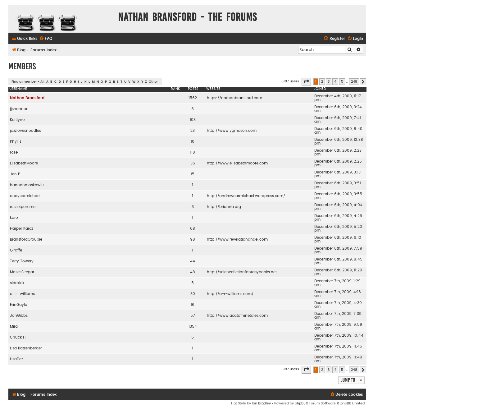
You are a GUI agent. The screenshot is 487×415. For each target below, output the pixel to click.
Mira (14, 326)
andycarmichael (25, 196)
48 (192, 272)
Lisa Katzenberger (26, 348)
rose (14, 152)
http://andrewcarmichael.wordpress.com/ (246, 196)
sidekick (17, 283)
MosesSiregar (22, 272)
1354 (193, 326)
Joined (320, 88)
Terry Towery (22, 261)
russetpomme (22, 207)
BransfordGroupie (26, 239)
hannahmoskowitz (27, 185)
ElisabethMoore (24, 163)
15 (192, 174)
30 (192, 294)
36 (192, 163)
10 (192, 141)
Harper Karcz (21, 228)
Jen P (15, 174)
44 (192, 261)
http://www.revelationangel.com (237, 239)
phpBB (300, 403)
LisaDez (16, 359)
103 (193, 120)
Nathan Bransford (27, 98)
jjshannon (19, 109)
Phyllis (15, 141)
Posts (193, 88)
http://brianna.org (224, 207)
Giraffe (16, 250)
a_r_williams (22, 294)
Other (153, 81)
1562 (193, 98)
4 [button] (335, 81)
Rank (175, 88)
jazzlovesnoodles (25, 130)
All (42, 81)
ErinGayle (18, 305)
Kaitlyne (17, 120)
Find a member (24, 81)
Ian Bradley (261, 403)
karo (14, 217)
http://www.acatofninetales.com (237, 315)
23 (192, 130)
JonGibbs (19, 315)
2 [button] (322, 81)
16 (192, 305)
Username (18, 88)
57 (192, 315)
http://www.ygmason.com (232, 130)
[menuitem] (45, 39)
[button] (306, 81)
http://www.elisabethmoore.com (237, 163)
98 (192, 239)
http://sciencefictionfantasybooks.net (242, 272)
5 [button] (342, 81)
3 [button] (329, 81)
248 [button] (354, 81)
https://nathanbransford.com (234, 98)
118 (192, 152)
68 (192, 228)
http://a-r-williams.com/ (230, 294)
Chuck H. (18, 337)
